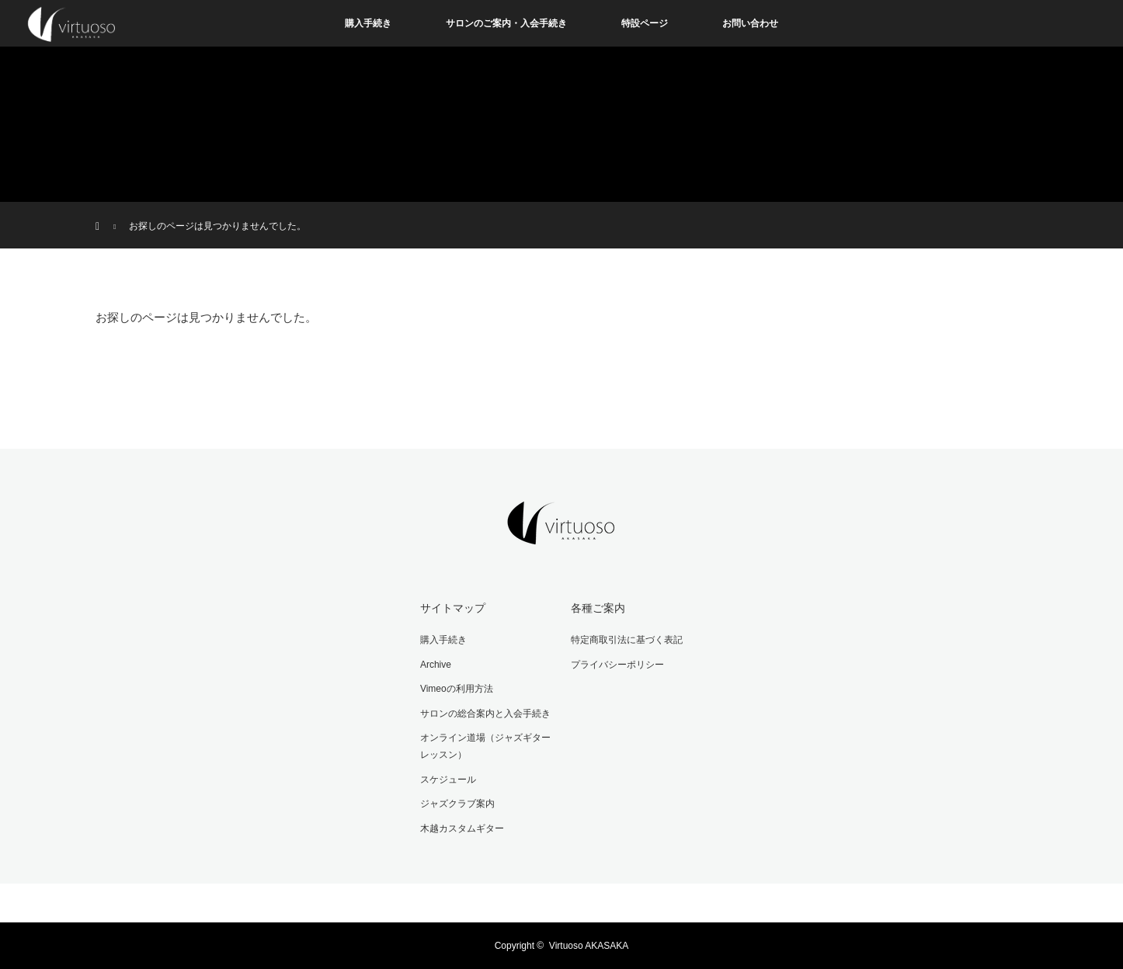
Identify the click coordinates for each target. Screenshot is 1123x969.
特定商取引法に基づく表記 (627, 639)
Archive (435, 664)
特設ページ (644, 23)
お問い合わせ (750, 23)
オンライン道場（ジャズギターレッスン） (485, 746)
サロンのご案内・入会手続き (506, 23)
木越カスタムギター (462, 828)
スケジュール (448, 779)
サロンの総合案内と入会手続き (485, 713)
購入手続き (368, 23)
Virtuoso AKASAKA (589, 945)
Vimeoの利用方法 (456, 688)
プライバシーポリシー (617, 664)
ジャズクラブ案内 (457, 803)
